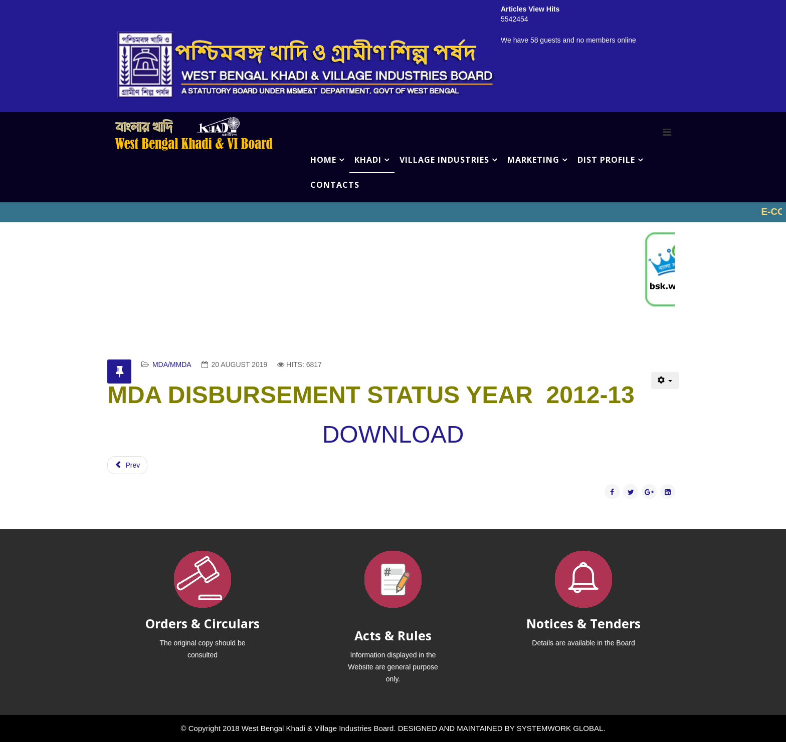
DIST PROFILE (606, 159)
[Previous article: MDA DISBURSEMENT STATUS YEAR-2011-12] (127, 465)
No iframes (393, 212)
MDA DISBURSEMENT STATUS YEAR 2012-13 (371, 395)
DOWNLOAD (393, 434)
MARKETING (533, 159)
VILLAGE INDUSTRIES (444, 159)
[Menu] (667, 132)
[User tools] (665, 380)
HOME (323, 159)
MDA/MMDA (171, 364)
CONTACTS (334, 184)
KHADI (367, 159)
